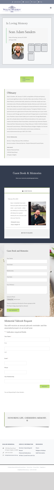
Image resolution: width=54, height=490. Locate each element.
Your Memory (10, 284)
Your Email (9, 264)
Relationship (10, 270)
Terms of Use (29, 467)
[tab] (27, 190)
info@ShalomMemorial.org (23, 469)
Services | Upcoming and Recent (25, 449)
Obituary (37, 45)
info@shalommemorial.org (11, 455)
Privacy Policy (36, 467)
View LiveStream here (26, 79)
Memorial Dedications (25, 453)
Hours (37, 448)
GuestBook (44, 45)
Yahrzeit (31, 53)
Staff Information (40, 453)
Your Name (10, 258)
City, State (9, 277)
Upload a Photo (11, 296)
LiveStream (31, 45)
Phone (6, 367)
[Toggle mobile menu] (51, 8)
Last (5, 352)
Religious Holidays (41, 450)
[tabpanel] (27, 212)
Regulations (42, 467)
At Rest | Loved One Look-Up (27, 455)
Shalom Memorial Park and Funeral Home (17, 467)
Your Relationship (9, 376)
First (5, 343)
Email (6, 358)
